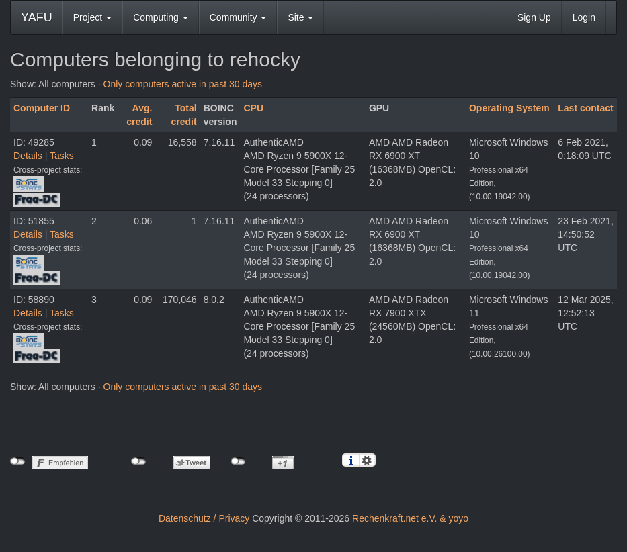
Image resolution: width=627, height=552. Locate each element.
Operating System (509, 108)
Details (27, 155)
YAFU (36, 17)
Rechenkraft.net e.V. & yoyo (410, 518)
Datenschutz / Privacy (204, 518)
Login (584, 17)
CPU (253, 108)
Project (92, 17)
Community (238, 17)
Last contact (585, 108)
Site (300, 17)
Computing (160, 17)
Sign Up (534, 17)
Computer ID (41, 108)
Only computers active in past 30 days (183, 84)
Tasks (62, 155)
